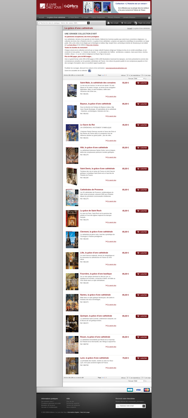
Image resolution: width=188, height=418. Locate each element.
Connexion (149, 17)
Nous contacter (71, 407)
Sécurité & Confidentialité (49, 407)
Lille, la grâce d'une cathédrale (94, 253)
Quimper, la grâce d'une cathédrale (96, 316)
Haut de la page (85, 412)
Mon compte (114, 23)
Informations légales (73, 412)
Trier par (130, 78)
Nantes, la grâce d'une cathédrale (95, 295)
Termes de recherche (73, 405)
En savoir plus (111, 96)
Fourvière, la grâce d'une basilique (96, 274)
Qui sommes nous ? (47, 401)
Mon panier (127, 23)
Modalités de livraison (48, 405)
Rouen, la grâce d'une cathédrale (95, 337)
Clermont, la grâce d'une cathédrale (96, 232)
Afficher (138, 75)
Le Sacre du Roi (87, 125)
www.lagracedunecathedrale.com (116, 68)
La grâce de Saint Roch (90, 211)
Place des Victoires (92, 45)
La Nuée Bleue (72, 45)
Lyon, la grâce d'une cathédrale (94, 358)
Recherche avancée (72, 403)
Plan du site (70, 401)
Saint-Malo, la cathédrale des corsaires (98, 83)
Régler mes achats (144, 23)
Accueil (129, 28)
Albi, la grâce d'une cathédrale (94, 147)
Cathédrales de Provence (91, 190)
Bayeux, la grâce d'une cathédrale (95, 104)
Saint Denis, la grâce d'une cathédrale (97, 169)
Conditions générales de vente (51, 403)
